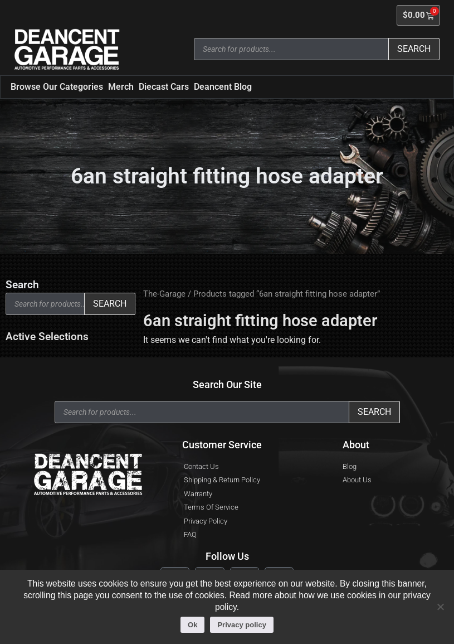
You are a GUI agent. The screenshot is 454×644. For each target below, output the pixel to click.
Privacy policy (241, 625)
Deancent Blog (223, 86)
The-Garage (164, 294)
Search (414, 48)
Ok (192, 625)
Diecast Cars (164, 86)
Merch (121, 86)
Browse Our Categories (57, 86)
